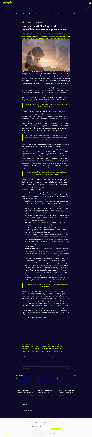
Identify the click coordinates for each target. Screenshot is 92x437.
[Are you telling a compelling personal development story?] (66, 383)
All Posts (18, 13)
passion (50, 356)
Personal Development (41, 13)
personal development (55, 354)
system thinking (26, 351)
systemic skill (64, 354)
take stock (39, 356)
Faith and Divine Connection (57, 13)
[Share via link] (32, 364)
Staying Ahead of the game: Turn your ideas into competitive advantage (45, 391)
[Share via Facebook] (23, 364)
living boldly (56, 351)
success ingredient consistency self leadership (40, 354)
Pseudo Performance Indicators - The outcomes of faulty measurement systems (25, 391)
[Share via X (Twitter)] (26, 364)
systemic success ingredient (28, 356)
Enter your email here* (36, 426)
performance (25, 354)
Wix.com (56, 433)
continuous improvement (47, 351)
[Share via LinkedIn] (29, 364)
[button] (71, 3)
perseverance (56, 356)
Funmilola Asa (7, 1)
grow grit (45, 356)
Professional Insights (28, 13)
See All (74, 375)
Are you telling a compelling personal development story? (66, 391)
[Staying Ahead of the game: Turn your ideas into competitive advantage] (46, 383)
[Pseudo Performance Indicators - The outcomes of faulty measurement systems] (25, 383)
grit (61, 351)
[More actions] (69, 22)
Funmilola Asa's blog (36, 351)
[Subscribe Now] (56, 429)
